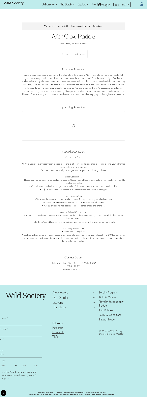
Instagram (57, 328)
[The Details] (94, 297)
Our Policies (106, 310)
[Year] (36, 365)
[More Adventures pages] (56, 4)
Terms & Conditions (110, 315)
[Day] (24, 365)
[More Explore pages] (87, 4)
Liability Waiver (108, 297)
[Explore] (94, 302)
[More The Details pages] (74, 4)
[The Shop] (94, 307)
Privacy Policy (106, 319)
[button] (142, 4)
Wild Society (13, 3)
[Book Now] (121, 4)
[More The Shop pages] (104, 4)
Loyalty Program (108, 292)
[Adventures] (94, 292)
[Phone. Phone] (23, 355)
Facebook (58, 332)
